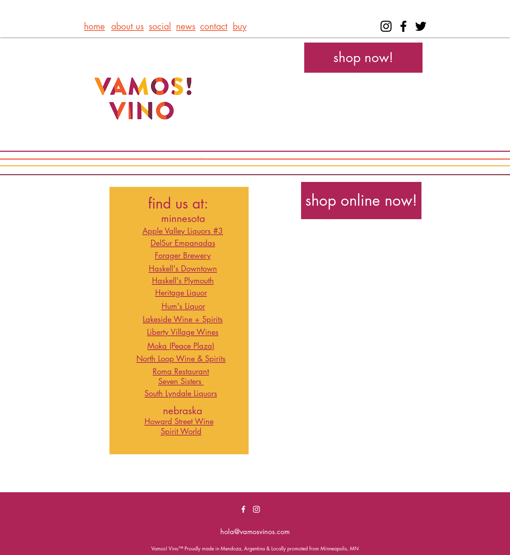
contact (213, 26)
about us (127, 26)
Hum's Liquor (183, 306)
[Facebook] (403, 26)
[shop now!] (363, 58)
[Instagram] (386, 26)
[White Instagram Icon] (256, 509)
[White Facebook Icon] (243, 509)
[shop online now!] (361, 200)
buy (239, 26)
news (186, 26)
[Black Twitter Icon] (420, 26)
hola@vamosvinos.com (255, 531)
